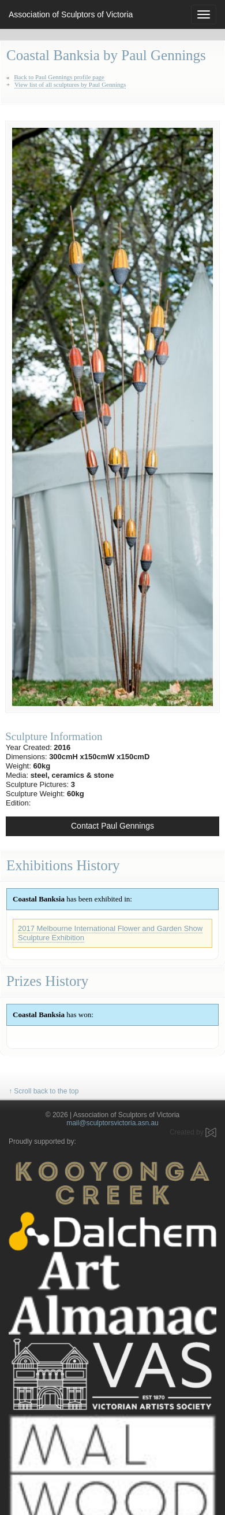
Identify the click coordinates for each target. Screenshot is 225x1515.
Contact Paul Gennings (112, 825)
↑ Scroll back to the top (43, 1091)
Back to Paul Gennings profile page (59, 76)
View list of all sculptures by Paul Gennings (70, 84)
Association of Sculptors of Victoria (71, 14)
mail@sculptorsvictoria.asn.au (112, 1123)
